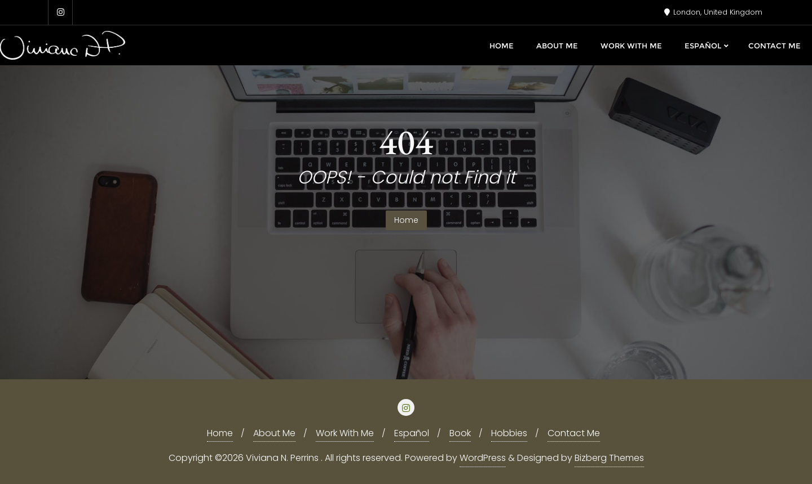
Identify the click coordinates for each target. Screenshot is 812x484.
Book (460, 433)
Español (411, 433)
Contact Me (574, 433)
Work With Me (345, 433)
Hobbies (509, 433)
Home (406, 220)
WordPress (483, 457)
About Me (274, 433)
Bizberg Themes (609, 457)
